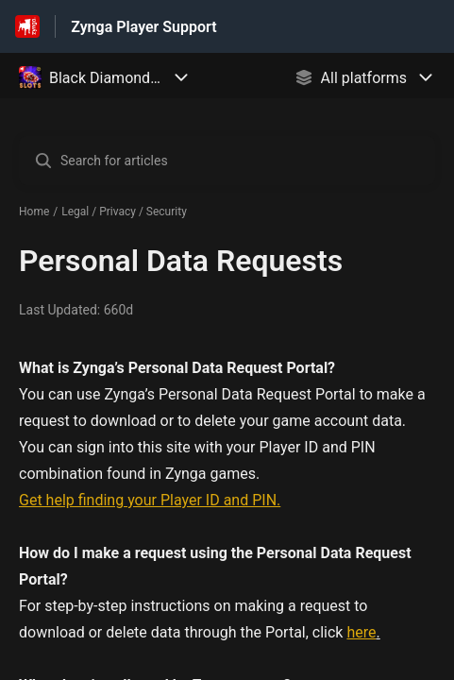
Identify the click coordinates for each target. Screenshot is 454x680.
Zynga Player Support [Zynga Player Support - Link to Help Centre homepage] (143, 27)
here (361, 632)
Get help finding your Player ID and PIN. (149, 500)
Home (34, 211)
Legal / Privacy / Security (124, 211)
